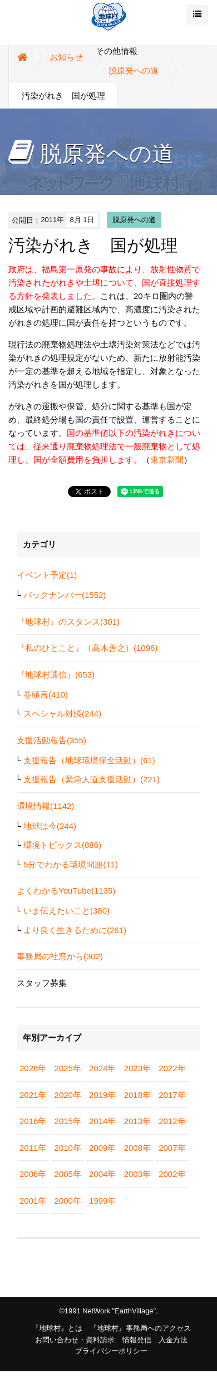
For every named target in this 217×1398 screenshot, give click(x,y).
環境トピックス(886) (62, 845)
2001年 (32, 1200)
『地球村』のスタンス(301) (68, 621)
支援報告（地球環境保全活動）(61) (89, 760)
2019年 (102, 1095)
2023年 (137, 1068)
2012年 (172, 1121)
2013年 (137, 1121)
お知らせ (66, 57)
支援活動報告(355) (51, 740)
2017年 (172, 1095)
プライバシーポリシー (111, 1351)
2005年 (68, 1174)
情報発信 (136, 1340)
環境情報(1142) (45, 806)
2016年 (32, 1121)
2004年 (102, 1174)
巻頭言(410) (45, 694)
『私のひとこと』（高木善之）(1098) (87, 648)
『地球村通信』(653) (56, 674)
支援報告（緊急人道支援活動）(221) (91, 779)
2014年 (102, 1121)
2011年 (32, 1147)
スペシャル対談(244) (62, 713)
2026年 (32, 1068)
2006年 (32, 1174)
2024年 (102, 1068)
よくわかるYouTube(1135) (66, 890)
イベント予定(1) (47, 575)
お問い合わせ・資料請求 (75, 1340)
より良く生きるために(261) (74, 930)
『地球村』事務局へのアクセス (140, 1328)
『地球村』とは (57, 1328)
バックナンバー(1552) (64, 595)
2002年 (172, 1174)
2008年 (137, 1147)
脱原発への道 (133, 70)
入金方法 (173, 1340)
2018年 (137, 1095)
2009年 (102, 1147)
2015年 (68, 1121)
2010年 (68, 1147)
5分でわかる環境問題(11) (70, 864)
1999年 (102, 1200)
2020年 (68, 1095)
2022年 (172, 1068)
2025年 (68, 1068)
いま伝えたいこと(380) (66, 910)
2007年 (172, 1147)
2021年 (32, 1095)
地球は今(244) (49, 826)
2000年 (68, 1200)
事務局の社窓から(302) (60, 956)
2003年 (137, 1174)
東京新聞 (167, 459)
